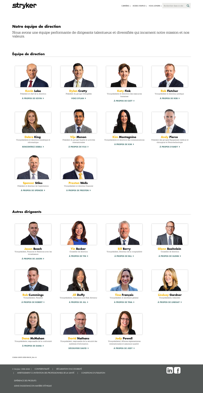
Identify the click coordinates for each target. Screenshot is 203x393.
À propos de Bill (123, 256)
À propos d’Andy (169, 146)
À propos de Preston (77, 190)
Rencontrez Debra (32, 146)
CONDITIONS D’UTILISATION (93, 373)
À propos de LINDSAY (169, 302)
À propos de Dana (32, 345)
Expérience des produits (25, 380)
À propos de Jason (32, 258)
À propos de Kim (123, 144)
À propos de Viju (77, 146)
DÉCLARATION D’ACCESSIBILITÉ (69, 369)
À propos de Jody (123, 348)
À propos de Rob (169, 98)
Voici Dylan (77, 98)
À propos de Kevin (32, 98)
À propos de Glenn (169, 256)
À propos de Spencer (32, 190)
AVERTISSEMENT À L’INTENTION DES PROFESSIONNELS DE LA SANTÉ (45, 373)
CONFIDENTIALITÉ (42, 369)
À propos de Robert (31, 302)
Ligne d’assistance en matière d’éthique (33, 386)
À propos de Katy (123, 100)
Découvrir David (77, 348)
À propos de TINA (123, 302)
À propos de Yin (77, 256)
